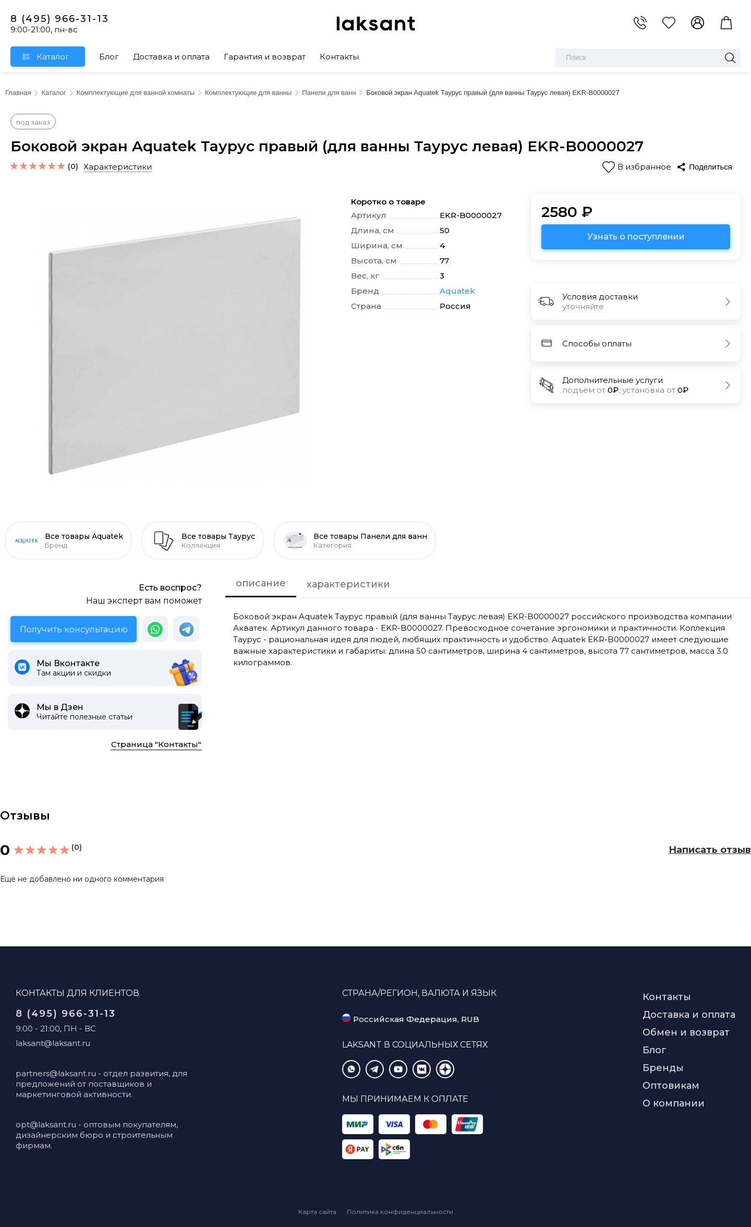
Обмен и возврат (686, 1032)
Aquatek (457, 291)
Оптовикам (671, 1085)
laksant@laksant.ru (53, 1043)
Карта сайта (317, 1212)
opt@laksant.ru (46, 1124)
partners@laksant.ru (56, 1073)
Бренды (663, 1068)
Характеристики (117, 167)
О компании (674, 1103)
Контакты (339, 57)
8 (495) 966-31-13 (59, 19)
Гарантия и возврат (265, 57)
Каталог (53, 57)
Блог (109, 57)
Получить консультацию (74, 629)
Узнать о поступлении (636, 237)
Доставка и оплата (171, 57)
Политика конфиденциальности (400, 1212)
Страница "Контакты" (156, 744)
